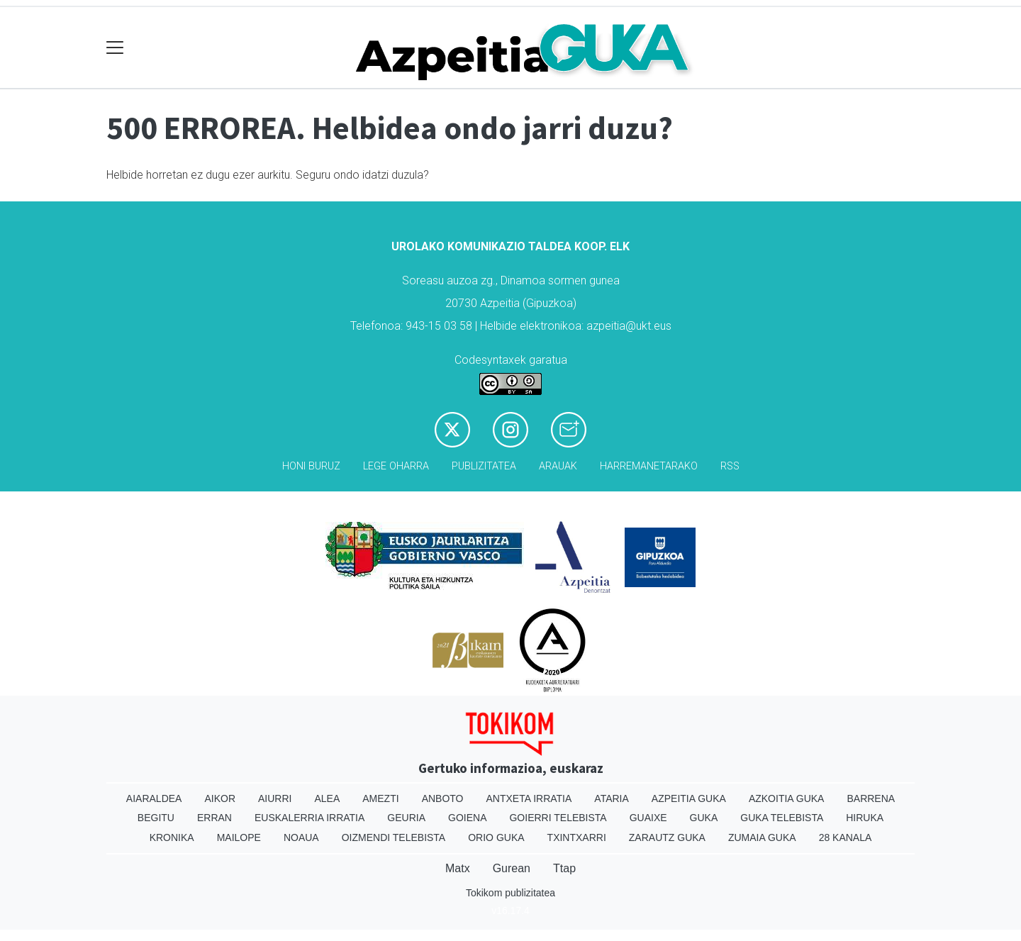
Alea (327, 798)
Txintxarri (576, 837)
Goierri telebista (557, 817)
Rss (730, 466)
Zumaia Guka (762, 837)
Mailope (239, 837)
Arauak (558, 466)
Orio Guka (496, 837)
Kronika (172, 837)
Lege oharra (396, 466)
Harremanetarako (649, 466)
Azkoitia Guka (787, 798)
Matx (457, 868)
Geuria (406, 817)
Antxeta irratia (529, 798)
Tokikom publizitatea (510, 892)
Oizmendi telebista (394, 837)
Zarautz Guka (667, 837)
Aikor (219, 798)
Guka (704, 817)
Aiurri (274, 798)
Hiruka (864, 817)
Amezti (380, 798)
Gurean (511, 868)
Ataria (611, 798)
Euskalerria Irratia (309, 817)
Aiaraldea (154, 798)
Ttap (564, 868)
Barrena (871, 798)
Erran (214, 817)
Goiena (467, 817)
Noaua (301, 837)
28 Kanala (845, 837)
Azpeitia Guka (689, 798)
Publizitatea (484, 466)
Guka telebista (781, 817)
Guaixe (648, 817)
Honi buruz (311, 466)
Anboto (443, 798)
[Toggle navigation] (115, 47)
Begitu (156, 817)
